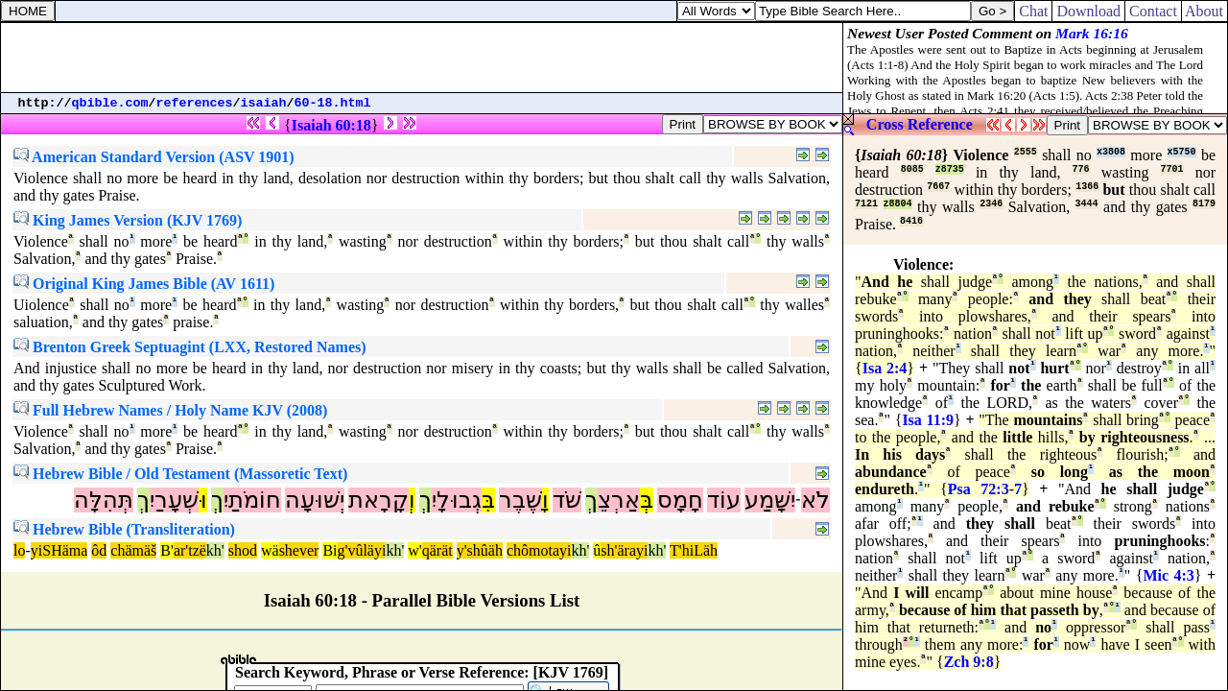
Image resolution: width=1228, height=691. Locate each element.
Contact (1153, 11)
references (194, 103)
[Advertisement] (422, 57)
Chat (1033, 11)
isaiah (264, 103)
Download (1088, 11)
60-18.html (333, 103)
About (1204, 11)
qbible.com (110, 103)
